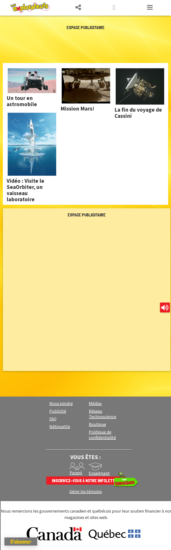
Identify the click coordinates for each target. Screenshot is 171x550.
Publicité (57, 411)
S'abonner (21, 541)
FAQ (52, 419)
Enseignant (99, 473)
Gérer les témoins (85, 492)
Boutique (97, 424)
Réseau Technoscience (102, 414)
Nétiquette (59, 427)
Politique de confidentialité (102, 435)
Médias (95, 404)
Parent (76, 473)
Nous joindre (61, 404)
